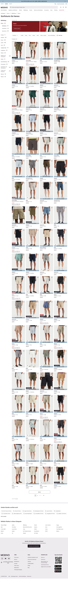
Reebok (2, 531)
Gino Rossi (14, 527)
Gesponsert (14, 41)
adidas (13, 524)
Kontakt (15, 563)
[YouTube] (5, 558)
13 (43, 495)
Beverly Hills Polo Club (27, 527)
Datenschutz (29, 576)
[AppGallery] (58, 571)
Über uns (43, 557)
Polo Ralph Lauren (59, 529)
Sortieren (15, 35)
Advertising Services (45, 564)
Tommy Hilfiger (3, 524)
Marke (34, 35)
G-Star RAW (3, 529)
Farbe (26, 35)
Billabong (25, 524)
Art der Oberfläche (51, 35)
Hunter (35, 524)
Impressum (43, 559)
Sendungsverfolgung (18, 569)
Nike (2, 527)
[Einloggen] (61, 7)
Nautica (35, 527)
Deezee (24, 533)
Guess (2, 533)
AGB (9, 576)
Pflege (29, 565)
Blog (55, 3)
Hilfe (66, 3)
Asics (46, 527)
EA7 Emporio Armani (27, 531)
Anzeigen (16, 498)
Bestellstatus (16, 561)
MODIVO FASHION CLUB (33, 557)
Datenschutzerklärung (22, 576)
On (12, 533)
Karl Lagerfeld (59, 527)
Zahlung (29, 561)
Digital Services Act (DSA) (46, 566)
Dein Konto (16, 557)
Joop (24, 529)
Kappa (57, 524)
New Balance (36, 531)
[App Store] (58, 569)
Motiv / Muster (43, 35)
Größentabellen (31, 563)
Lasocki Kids (14, 529)
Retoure (15, 559)
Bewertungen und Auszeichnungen (44, 562)
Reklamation (16, 567)
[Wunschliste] (63, 7)
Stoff (38, 35)
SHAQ (35, 529)
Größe (22, 35)
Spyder (13, 531)
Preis (30, 35)
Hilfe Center (16, 565)
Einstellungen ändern (14, 576)
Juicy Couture (48, 524)
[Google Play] (58, 566)
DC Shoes (36, 533)
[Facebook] (9, 558)
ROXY (46, 531)
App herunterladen (60, 3)
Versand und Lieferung (32, 559)
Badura (57, 531)
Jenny (46, 529)
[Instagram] (2, 558)
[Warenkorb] (66, 7)
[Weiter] (65, 1)
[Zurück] (3, 1)
